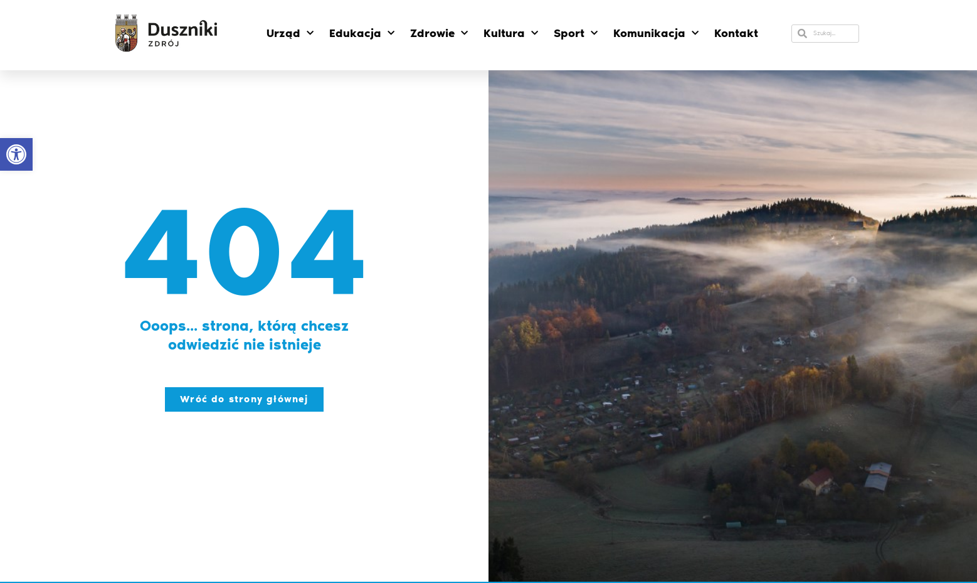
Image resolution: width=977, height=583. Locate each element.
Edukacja (361, 33)
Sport (576, 33)
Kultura (510, 33)
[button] (16, 154)
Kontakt (736, 33)
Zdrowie (439, 33)
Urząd (290, 33)
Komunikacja (656, 33)
